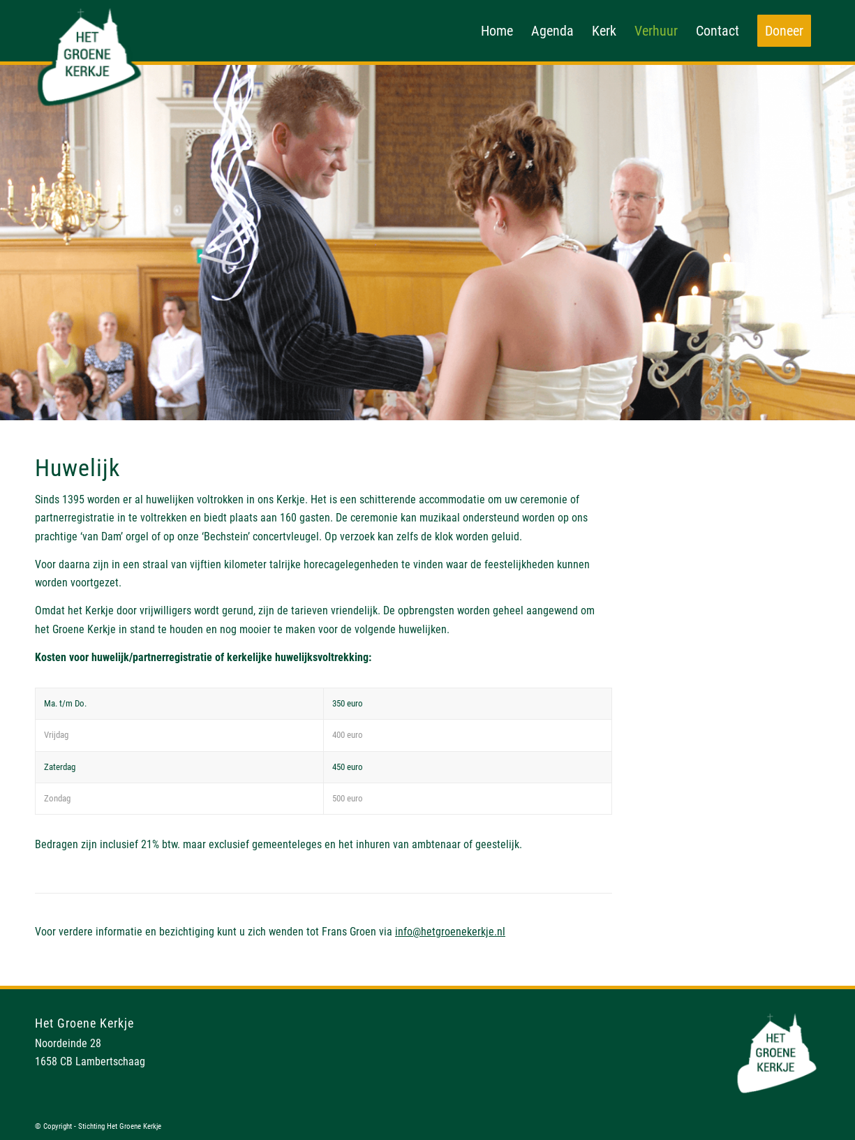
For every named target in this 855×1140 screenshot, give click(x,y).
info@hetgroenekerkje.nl (450, 931)
